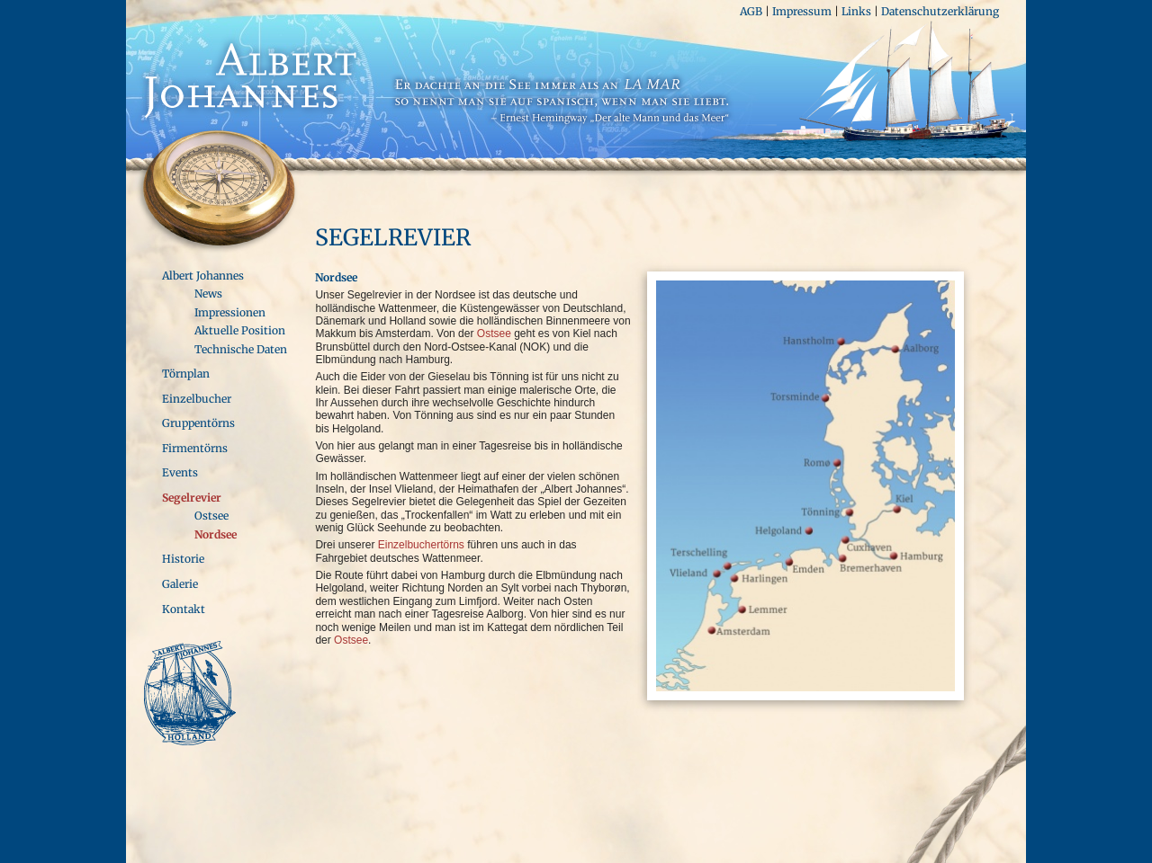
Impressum (802, 11)
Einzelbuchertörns (421, 544)
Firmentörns (195, 448)
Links (856, 11)
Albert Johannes (203, 275)
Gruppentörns (198, 423)
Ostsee (211, 515)
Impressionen (230, 312)
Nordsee (215, 534)
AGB (751, 11)
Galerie (180, 584)
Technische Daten (240, 349)
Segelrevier (191, 497)
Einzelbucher (196, 398)
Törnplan (186, 373)
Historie (183, 558)
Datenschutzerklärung (940, 11)
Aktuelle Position (239, 330)
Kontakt (183, 609)
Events (180, 472)
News (208, 293)
